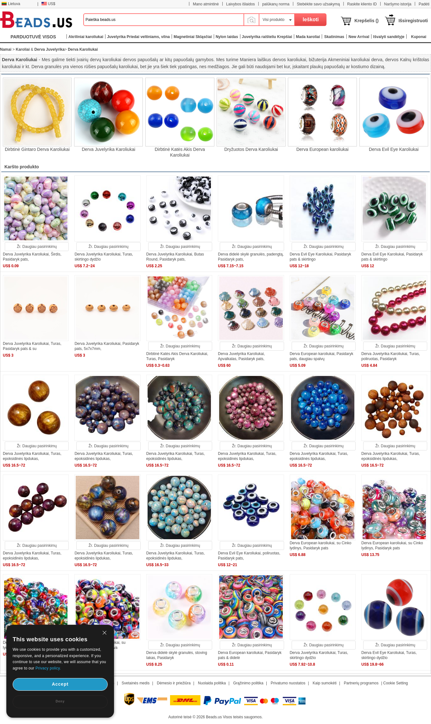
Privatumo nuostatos (288, 683)
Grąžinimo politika (248, 683)
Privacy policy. (48, 668)
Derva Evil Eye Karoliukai (394, 149)
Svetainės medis (135, 683)
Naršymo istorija (397, 4)
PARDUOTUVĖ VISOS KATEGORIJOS (33, 38)
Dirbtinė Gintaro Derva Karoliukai (37, 149)
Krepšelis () (366, 20)
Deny (60, 701)
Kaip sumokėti (324, 683)
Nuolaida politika (212, 683)
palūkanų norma (275, 4)
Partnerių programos (361, 683)
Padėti (424, 4)
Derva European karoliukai (322, 149)
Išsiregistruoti (413, 20)
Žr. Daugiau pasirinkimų (37, 246)
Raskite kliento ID (362, 4)
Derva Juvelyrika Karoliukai (108, 149)
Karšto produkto (21, 166)
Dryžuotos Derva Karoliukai (251, 149)
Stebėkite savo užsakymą (318, 4)
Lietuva (10, 4)
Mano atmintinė (206, 4)
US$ (48, 4)
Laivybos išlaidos (240, 4)
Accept (60, 684)
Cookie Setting (395, 683)
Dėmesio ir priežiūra (174, 683)
